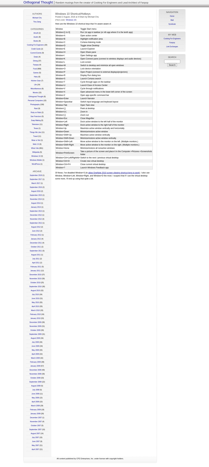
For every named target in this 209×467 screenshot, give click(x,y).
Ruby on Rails (36, 112)
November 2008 (35, 374)
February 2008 (35, 410)
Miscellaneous (36, 89)
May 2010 (35, 302)
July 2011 (36, 259)
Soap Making (36, 120)
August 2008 (36, 386)
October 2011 (36, 247)
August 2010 (35, 290)
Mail (172, 20)
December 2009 (35, 322)
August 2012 (36, 227)
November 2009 (35, 326)
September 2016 (36, 187)
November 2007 (36, 421)
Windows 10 (35, 156)
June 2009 (35, 346)
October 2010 (35, 282)
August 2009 (35, 338)
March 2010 (35, 310)
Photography (35, 104)
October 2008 (35, 378)
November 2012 (36, 219)
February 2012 (35, 235)
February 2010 (35, 314)
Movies (35, 92)
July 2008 (36, 390)
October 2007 (36, 425)
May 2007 (35, 445)
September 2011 (36, 251)
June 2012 (36, 231)
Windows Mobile (36, 160)
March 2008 (35, 406)
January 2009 (35, 366)
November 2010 (35, 279)
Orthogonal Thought (38, 2)
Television (35, 124)
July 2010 (35, 294)
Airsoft (36, 33)
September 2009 (35, 334)
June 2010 (35, 298)
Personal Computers (35, 100)
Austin (36, 37)
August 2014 (36, 203)
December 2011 (36, 243)
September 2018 (36, 175)
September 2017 (36, 179)
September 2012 (36, 223)
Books (36, 41)
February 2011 (35, 267)
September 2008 (35, 382)
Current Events (36, 53)
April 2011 (36, 263)
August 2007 (35, 433)
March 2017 (36, 183)
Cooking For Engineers (35, 45)
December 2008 (35, 370)
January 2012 (36, 239)
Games (36, 73)
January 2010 (35, 318)
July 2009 (35, 342)
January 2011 (35, 271)
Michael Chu (37, 18)
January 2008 (35, 414)
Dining (35, 61)
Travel (35, 136)
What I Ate (35, 148)
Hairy (36, 77)
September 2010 (35, 286)
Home (172, 16)
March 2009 (35, 358)
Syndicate (172, 24)
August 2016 (36, 191)
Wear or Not (35, 140)
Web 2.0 (36, 144)
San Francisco (36, 116)
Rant (36, 108)
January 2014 (36, 207)
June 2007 (36, 441)
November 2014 (36, 199)
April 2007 (35, 449)
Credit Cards (36, 49)
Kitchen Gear (36, 81)
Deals (36, 57)
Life (35, 85)
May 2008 (35, 398)
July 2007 (35, 437)
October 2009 (35, 330)
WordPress (36, 164)
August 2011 (36, 255)
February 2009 (35, 362)
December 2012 (36, 215)
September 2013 (36, 211)
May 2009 (35, 350)
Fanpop (36, 65)
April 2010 (35, 306)
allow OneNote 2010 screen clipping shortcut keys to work (113, 173)
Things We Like (35, 132)
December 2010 (35, 275)
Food (35, 69)
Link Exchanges (172, 46)
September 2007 (35, 429)
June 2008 (35, 394)
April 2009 (35, 354)
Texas (36, 128)
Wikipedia (35, 152)
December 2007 (36, 418)
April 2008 (35, 402)
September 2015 (36, 195)
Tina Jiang (37, 22)
